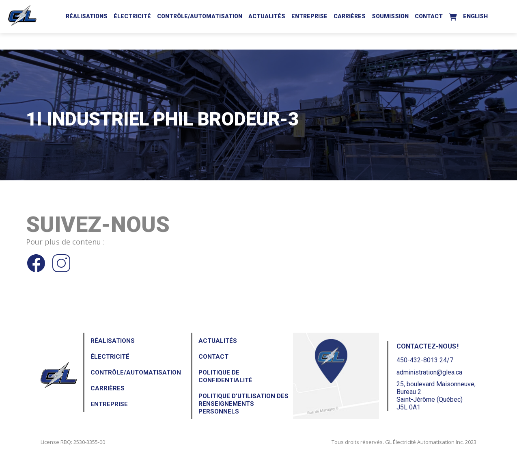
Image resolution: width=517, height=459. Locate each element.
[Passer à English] (475, 15)
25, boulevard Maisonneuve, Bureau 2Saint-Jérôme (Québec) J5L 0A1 (436, 395)
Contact (429, 16)
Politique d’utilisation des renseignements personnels (243, 403)
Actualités (266, 16)
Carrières (350, 16)
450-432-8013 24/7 (424, 360)
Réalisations (87, 16)
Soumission (390, 16)
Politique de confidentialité (225, 376)
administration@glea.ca (429, 372)
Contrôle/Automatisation (199, 16)
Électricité (132, 16)
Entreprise (309, 16)
